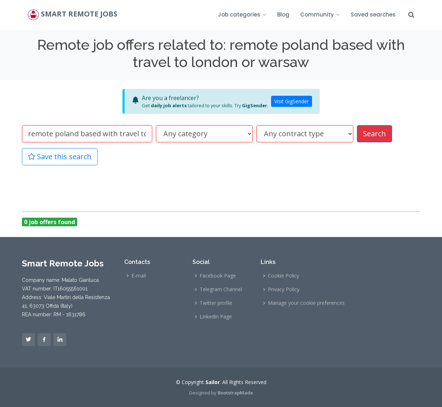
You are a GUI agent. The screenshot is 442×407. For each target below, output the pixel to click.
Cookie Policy (283, 275)
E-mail (138, 275)
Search (374, 133)
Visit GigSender (291, 101)
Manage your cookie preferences (306, 303)
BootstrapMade (235, 392)
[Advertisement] (221, 187)
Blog (283, 14)
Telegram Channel (221, 289)
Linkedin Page (216, 316)
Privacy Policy (283, 289)
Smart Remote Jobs (79, 14)
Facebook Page (218, 275)
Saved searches (373, 14)
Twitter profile (216, 303)
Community (320, 14)
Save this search (60, 156)
